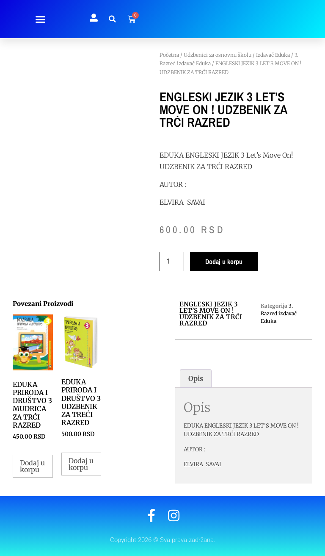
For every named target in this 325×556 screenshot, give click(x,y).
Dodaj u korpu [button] (32, 466)
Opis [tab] (195, 378)
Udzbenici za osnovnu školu (217, 55)
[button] (41, 19)
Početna (169, 55)
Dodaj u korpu (223, 261)
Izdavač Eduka (273, 55)
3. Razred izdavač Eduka (279, 313)
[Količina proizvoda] (172, 261)
